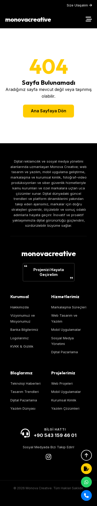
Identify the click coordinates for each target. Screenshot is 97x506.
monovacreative (28, 19)
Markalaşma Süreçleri (68, 307)
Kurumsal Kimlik (63, 400)
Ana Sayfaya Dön (48, 110)
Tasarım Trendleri (24, 392)
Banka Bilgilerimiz (24, 329)
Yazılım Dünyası (22, 408)
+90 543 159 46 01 (55, 435)
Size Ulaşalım (79, 5)
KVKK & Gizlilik (21, 346)
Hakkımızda (19, 307)
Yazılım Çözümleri (65, 408)
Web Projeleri (62, 383)
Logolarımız (19, 338)
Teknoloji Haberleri (25, 383)
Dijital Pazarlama (64, 352)
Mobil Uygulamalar (66, 329)
